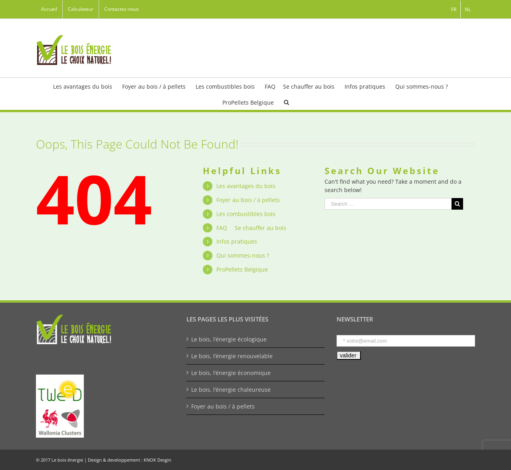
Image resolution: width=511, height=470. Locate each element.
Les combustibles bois (245, 214)
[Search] (286, 102)
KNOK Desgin (157, 460)
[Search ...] (388, 204)
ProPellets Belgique (242, 269)
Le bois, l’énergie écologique (229, 339)
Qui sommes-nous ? (242, 255)
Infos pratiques (236, 241)
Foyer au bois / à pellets (248, 200)
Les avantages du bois (245, 186)
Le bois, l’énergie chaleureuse (231, 389)
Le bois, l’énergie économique (231, 373)
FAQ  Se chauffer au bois (251, 228)
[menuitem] (49, 9)
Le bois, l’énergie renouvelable (232, 356)
